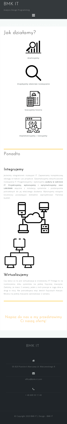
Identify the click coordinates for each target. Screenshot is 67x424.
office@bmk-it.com (33, 379)
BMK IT (11, 4)
